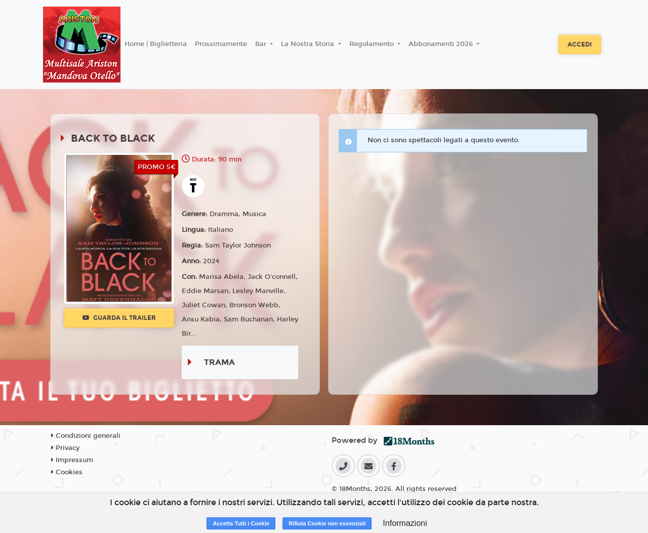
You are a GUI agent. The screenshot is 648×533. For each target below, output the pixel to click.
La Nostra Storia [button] (308, 44)
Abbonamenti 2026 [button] (442, 44)
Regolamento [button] (372, 44)
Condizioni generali (85, 436)
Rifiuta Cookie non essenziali (327, 523)
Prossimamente (221, 44)
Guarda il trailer (119, 317)
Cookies (67, 472)
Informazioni (405, 523)
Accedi (580, 44)
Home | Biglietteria (156, 44)
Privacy (65, 448)
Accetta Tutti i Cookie (241, 523)
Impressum (72, 460)
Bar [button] (261, 44)
